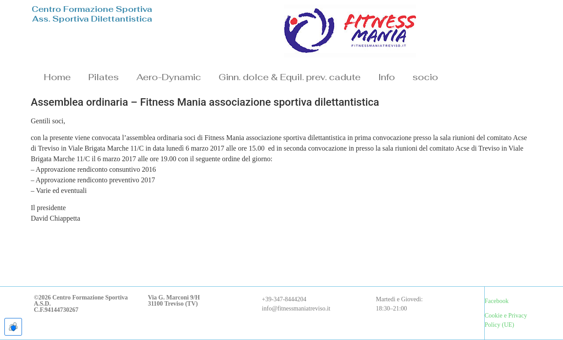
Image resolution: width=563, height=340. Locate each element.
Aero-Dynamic (168, 77)
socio (425, 77)
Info (386, 77)
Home (57, 77)
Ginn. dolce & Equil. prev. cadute (290, 77)
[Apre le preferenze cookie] (13, 327)
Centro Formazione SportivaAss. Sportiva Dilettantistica (92, 14)
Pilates (103, 77)
